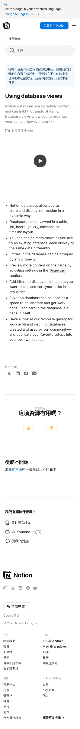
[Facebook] (26, 373)
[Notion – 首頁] (6, 25)
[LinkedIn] (17, 373)
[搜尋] (43, 50)
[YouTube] (35, 588)
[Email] (35, 373)
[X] (9, 373)
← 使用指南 (13, 38)
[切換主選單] (74, 25)
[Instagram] (5, 588)
